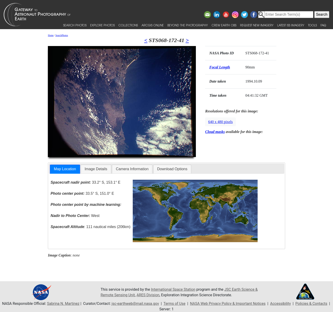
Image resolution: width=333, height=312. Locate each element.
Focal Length (219, 67)
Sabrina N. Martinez (63, 303)
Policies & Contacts (311, 303)
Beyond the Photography (187, 25)
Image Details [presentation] (96, 169)
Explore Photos (102, 25)
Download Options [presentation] (172, 169)
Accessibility (280, 303)
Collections (128, 25)
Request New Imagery (257, 25)
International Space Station (173, 289)
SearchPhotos (62, 35)
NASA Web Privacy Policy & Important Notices (227, 303)
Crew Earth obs (224, 25)
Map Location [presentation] (65, 169)
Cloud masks (215, 132)
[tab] (65, 169)
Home (50, 35)
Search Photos (74, 25)
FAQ (323, 25)
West (75, 216)
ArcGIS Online (153, 25)
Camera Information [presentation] (132, 169)
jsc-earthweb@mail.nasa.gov (135, 303)
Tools (312, 25)
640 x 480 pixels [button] (220, 122)
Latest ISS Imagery (290, 25)
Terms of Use (174, 303)
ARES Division (147, 295)
